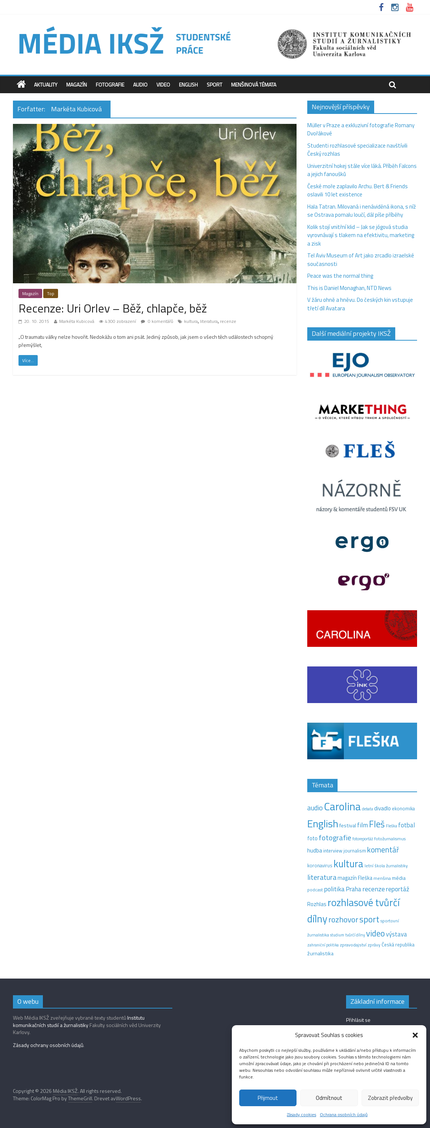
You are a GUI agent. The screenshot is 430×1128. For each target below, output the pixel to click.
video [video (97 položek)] (375, 933)
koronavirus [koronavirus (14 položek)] (319, 865)
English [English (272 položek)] (322, 823)
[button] (415, 1035)
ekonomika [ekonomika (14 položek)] (403, 808)
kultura (191, 321)
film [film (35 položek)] (362, 825)
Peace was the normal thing (340, 275)
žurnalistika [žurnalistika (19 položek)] (320, 953)
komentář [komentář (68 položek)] (383, 849)
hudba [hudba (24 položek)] (314, 850)
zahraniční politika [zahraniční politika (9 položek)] (323, 945)
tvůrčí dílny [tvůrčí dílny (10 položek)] (355, 935)
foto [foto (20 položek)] (312, 838)
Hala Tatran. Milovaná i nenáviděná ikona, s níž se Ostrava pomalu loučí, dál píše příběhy (361, 210)
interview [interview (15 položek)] (332, 850)
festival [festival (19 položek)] (347, 825)
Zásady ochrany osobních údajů (48, 1045)
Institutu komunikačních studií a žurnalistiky (79, 1021)
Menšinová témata (253, 84)
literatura (209, 321)
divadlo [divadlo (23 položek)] (382, 808)
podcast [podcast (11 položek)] (315, 889)
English (188, 84)
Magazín (76, 84)
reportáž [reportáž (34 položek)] (397, 889)
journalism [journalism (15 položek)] (354, 850)
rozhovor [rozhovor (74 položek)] (343, 919)
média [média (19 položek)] (399, 878)
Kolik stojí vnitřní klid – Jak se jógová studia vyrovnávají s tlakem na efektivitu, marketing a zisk (360, 235)
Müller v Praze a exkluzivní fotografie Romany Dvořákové (360, 129)
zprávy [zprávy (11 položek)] (374, 945)
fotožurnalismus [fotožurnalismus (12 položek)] (390, 838)
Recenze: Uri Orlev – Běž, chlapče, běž (112, 308)
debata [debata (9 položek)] (367, 809)
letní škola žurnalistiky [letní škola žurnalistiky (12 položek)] (386, 865)
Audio (140, 84)
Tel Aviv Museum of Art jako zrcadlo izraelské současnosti (360, 259)
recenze (228, 321)
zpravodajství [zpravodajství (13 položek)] (353, 944)
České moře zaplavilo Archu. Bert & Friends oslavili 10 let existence (357, 190)
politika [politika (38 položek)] (334, 889)
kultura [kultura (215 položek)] (348, 863)
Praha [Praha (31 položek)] (353, 889)
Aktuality (45, 84)
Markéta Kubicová (76, 321)
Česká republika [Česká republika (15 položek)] (398, 944)
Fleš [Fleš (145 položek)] (377, 824)
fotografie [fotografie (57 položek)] (335, 837)
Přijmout (268, 1098)
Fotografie (110, 84)
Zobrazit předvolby (390, 1098)
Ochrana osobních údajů (344, 1114)
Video (163, 84)
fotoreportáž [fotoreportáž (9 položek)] (362, 839)
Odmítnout (329, 1098)
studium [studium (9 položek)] (337, 935)
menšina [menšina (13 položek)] (382, 878)
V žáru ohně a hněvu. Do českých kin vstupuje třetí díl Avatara (360, 304)
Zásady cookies (301, 1114)
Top (50, 293)
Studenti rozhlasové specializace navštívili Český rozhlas (357, 149)
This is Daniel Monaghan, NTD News (349, 288)
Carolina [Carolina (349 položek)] (342, 806)
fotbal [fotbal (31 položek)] (406, 825)
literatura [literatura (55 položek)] (321, 877)
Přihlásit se (358, 1020)
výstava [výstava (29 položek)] (396, 934)
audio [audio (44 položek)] (315, 808)
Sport (214, 84)
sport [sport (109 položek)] (369, 919)
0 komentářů (157, 321)
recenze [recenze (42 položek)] (373, 889)
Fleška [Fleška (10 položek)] (391, 826)
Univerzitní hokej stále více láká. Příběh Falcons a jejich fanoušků (362, 170)
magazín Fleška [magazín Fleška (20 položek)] (355, 878)
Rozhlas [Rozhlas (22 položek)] (316, 904)
